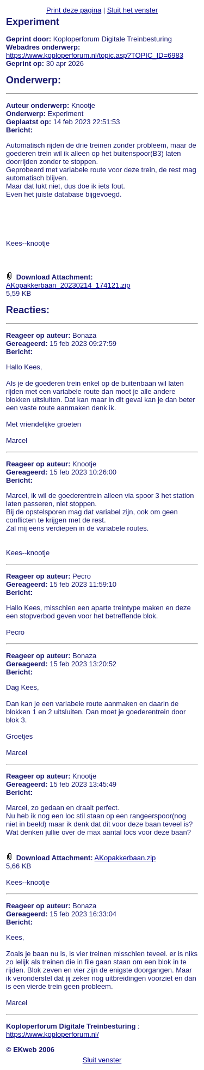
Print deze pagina (73, 10)
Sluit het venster (132, 10)
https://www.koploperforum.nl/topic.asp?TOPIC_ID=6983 (94, 55)
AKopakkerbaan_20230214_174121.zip (68, 285)
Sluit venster (102, 1060)
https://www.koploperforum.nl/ (52, 1034)
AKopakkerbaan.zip (125, 858)
